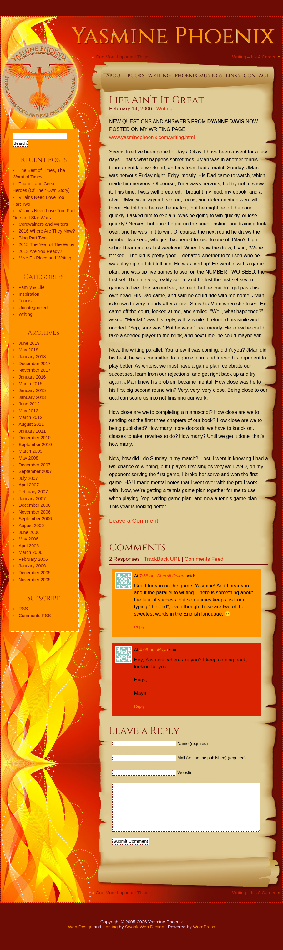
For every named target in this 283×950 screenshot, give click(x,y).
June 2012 (28, 403)
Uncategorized (33, 307)
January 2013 (32, 397)
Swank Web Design (144, 936)
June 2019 (28, 343)
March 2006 (30, 552)
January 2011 (32, 431)
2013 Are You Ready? (40, 251)
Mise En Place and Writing (44, 257)
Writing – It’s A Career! (254, 56)
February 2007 (33, 491)
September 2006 (35, 518)
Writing (164, 109)
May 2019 (28, 349)
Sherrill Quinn (170, 575)
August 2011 (31, 424)
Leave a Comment (133, 520)
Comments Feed (203, 559)
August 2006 (31, 525)
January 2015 (32, 390)
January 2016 (32, 376)
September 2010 (35, 444)
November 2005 (34, 579)
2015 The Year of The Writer (46, 244)
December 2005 (34, 572)
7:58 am (147, 575)
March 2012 (30, 417)
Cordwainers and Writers (43, 224)
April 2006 (28, 545)
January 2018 (32, 356)
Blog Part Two (32, 237)
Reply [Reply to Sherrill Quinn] (139, 627)
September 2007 (35, 471)
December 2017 (34, 363)
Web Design (80, 936)
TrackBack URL (162, 559)
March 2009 (30, 451)
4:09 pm (147, 649)
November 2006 (34, 512)
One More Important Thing (122, 56)
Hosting (110, 936)
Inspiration (28, 294)
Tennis (25, 300)
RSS (23, 608)
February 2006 (33, 559)
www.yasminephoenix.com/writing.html (152, 137)
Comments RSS (34, 615)
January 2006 (32, 565)
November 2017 (34, 370)
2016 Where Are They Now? (46, 231)
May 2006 (28, 538)
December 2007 (34, 464)
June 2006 (28, 532)
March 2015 (30, 383)
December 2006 (34, 505)
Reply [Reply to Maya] (139, 706)
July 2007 (28, 478)
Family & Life (31, 287)
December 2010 (34, 437)
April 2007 (28, 484)
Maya (162, 649)
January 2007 (32, 498)
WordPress (204, 936)
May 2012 (28, 410)
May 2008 (28, 457)
